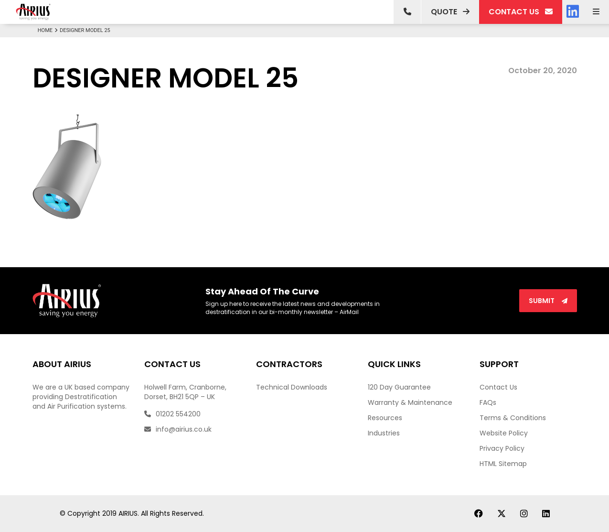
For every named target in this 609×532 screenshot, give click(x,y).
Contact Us (498, 387)
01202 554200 (172, 414)
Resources (385, 418)
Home (49, 30)
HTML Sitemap (503, 463)
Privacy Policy (502, 448)
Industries (384, 433)
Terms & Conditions (513, 418)
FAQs (488, 402)
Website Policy (504, 433)
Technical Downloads (291, 387)
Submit (548, 300)
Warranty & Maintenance (410, 402)
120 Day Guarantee (399, 387)
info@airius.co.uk (178, 429)
